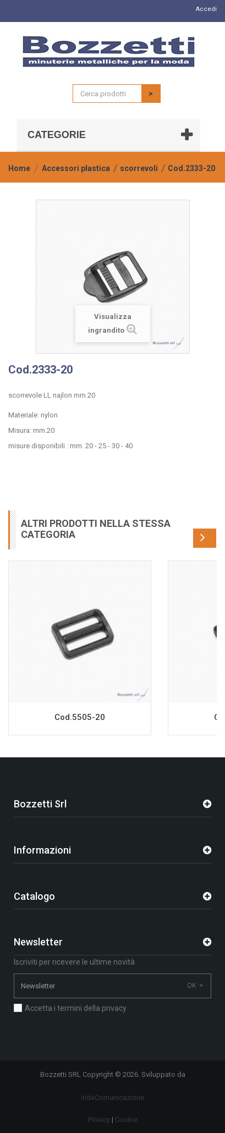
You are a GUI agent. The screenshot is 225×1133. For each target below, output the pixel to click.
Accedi (206, 9)
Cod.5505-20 (79, 717)
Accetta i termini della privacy (76, 1008)
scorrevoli (139, 168)
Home (19, 168)
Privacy (99, 1119)
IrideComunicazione (112, 1097)
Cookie (126, 1119)
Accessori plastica (76, 168)
